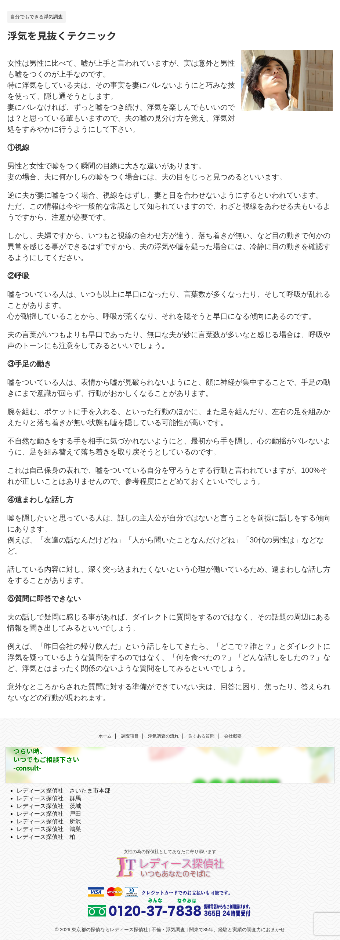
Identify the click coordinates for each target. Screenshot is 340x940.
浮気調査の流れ (163, 736)
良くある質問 (201, 736)
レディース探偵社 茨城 (49, 806)
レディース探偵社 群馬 (49, 798)
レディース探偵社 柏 (46, 837)
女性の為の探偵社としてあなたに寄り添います (170, 851)
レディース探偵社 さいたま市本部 (64, 790)
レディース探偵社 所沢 (49, 821)
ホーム (105, 736)
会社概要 (233, 736)
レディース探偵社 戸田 (49, 814)
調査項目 (130, 736)
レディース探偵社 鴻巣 (49, 829)
